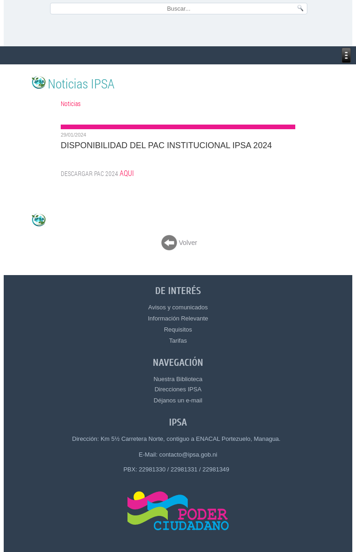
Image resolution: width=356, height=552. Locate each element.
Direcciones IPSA (177, 389)
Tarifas (178, 340)
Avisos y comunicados (178, 307)
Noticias (71, 103)
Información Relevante (178, 318)
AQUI (127, 173)
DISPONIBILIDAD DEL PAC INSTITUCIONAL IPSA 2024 (166, 145)
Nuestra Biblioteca (178, 379)
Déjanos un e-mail (178, 400)
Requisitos (178, 329)
